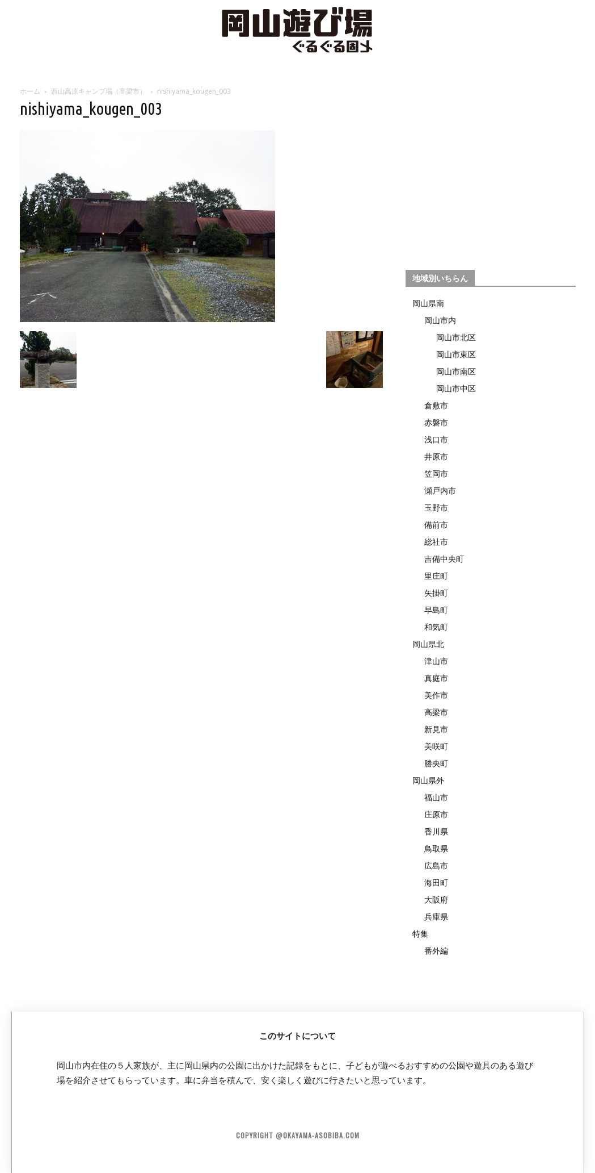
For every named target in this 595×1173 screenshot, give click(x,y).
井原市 (436, 456)
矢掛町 (436, 592)
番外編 (436, 950)
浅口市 (436, 439)
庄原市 (436, 814)
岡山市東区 (456, 354)
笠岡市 (436, 473)
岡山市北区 (456, 337)
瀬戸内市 (440, 490)
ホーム (30, 91)
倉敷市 (436, 405)
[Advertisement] (491, 174)
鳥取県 (436, 848)
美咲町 (436, 746)
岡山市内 (440, 320)
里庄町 (436, 575)
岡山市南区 (456, 371)
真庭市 (436, 678)
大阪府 (436, 899)
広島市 (436, 865)
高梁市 (436, 712)
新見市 (436, 729)
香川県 (436, 831)
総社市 (436, 541)
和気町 (436, 626)
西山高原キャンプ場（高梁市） (98, 91)
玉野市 (436, 507)
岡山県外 (428, 780)
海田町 (436, 882)
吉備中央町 (444, 558)
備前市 (436, 524)
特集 (420, 933)
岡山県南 (428, 303)
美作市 (436, 695)
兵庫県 (436, 916)
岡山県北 (428, 643)
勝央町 (436, 763)
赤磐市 (436, 422)
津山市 (436, 661)
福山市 (436, 797)
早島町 (436, 609)
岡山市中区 (456, 388)
